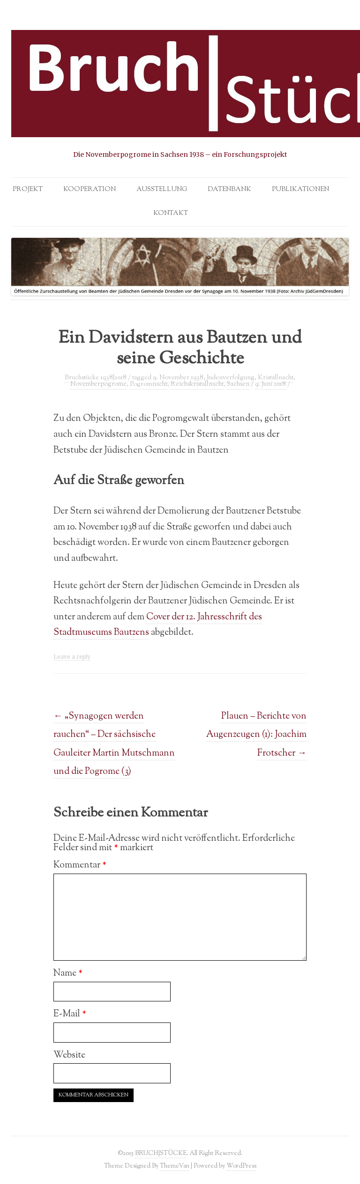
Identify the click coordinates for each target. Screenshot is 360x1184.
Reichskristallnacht (197, 384)
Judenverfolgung (231, 377)
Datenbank (229, 189)
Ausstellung (161, 189)
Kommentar (79, 865)
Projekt (28, 189)
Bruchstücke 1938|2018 (96, 377)
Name (67, 973)
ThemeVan (174, 1166)
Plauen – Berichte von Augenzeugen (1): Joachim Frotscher (256, 734)
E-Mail (69, 1014)
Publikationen (300, 189)
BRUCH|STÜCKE (161, 1153)
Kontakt (170, 213)
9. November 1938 (178, 377)
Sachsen (238, 384)
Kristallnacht (275, 377)
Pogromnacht (148, 384)
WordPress (241, 1166)
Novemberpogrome (98, 384)
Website (69, 1055)
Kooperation (89, 189)
